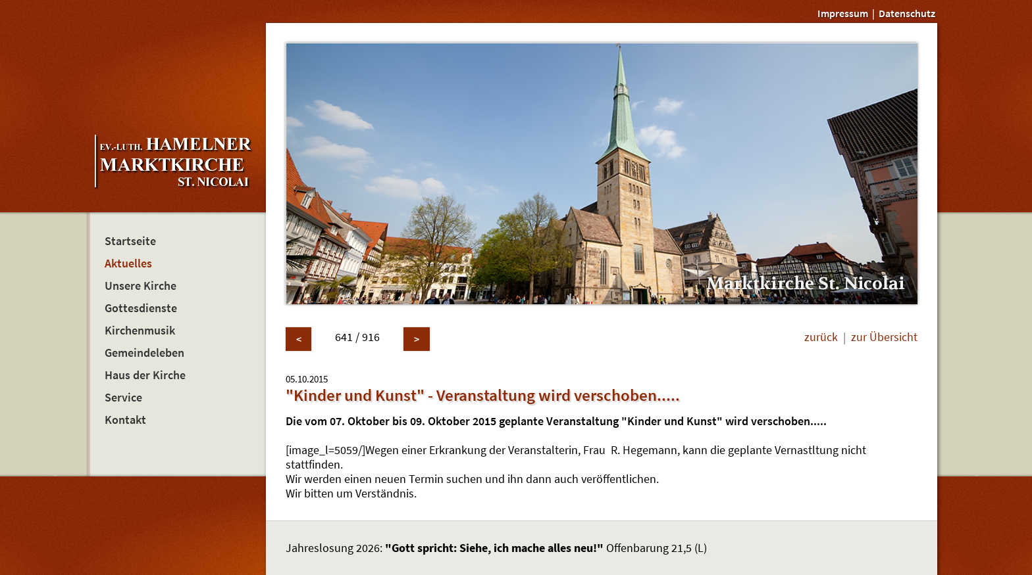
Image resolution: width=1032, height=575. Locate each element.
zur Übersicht (884, 337)
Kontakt (125, 420)
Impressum (842, 13)
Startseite (130, 241)
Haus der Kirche (145, 375)
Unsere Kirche (140, 286)
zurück (821, 337)
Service (123, 397)
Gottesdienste (141, 308)
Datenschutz (907, 13)
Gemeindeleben (144, 353)
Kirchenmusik (140, 330)
